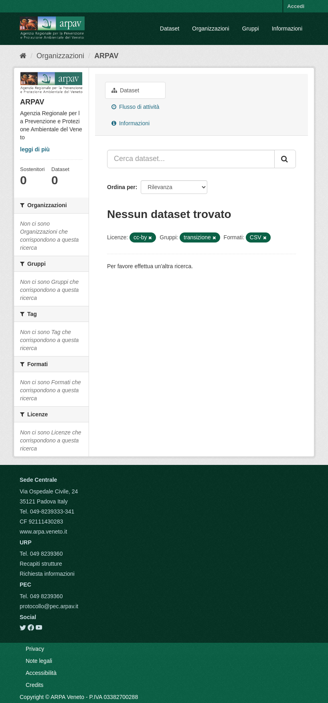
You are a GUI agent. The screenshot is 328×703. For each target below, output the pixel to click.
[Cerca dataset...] (191, 159)
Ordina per (121, 187)
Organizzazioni (210, 28)
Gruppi (250, 28)
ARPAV (106, 56)
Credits (34, 685)
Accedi (295, 6)
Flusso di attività (135, 107)
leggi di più (35, 149)
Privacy (35, 649)
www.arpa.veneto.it (43, 531)
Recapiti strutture (41, 563)
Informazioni (287, 28)
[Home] (23, 56)
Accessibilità (41, 673)
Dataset (169, 28)
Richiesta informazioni (47, 574)
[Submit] (285, 159)
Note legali (39, 661)
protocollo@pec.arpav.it (49, 606)
